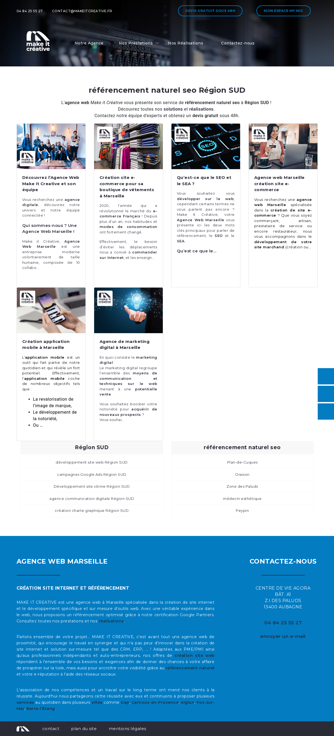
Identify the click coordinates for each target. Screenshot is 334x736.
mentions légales (127, 728)
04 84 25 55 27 (30, 11)
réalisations (111, 621)
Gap (125, 702)
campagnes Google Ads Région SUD (91, 474)
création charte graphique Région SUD (92, 510)
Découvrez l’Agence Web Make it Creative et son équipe (50, 183)
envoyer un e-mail (283, 636)
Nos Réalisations (185, 43)
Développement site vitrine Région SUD (92, 486)
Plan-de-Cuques (242, 462)
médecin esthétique (242, 498)
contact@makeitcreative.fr (82, 11)
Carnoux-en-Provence (155, 702)
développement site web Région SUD (92, 462)
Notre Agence (89, 43)
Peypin (242, 510)
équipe (70, 210)
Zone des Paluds (242, 486)
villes (97, 702)
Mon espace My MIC (283, 11)
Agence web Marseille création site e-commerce (279, 183)
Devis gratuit (210, 11)
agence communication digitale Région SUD (91, 498)
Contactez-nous (238, 43)
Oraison (242, 474)
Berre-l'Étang (41, 708)
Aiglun (187, 702)
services (25, 702)
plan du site (84, 728)
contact (50, 728)
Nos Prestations (136, 43)
